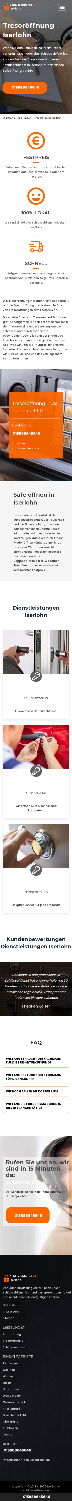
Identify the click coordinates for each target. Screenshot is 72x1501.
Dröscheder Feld (14, 1415)
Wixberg (8, 1376)
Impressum (11, 1311)
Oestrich (9, 1370)
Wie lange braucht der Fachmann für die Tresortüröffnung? (33, 1060)
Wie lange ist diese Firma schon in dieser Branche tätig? (33, 1106)
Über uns (9, 1305)
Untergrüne (11, 1389)
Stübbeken (10, 1428)
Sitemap (8, 1318)
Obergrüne (10, 1422)
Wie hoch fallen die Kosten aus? (32, 1091)
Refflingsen (11, 1363)
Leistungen (14, 1327)
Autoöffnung (36, 793)
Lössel (7, 1383)
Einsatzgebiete (18, 1357)
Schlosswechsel (36, 698)
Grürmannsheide (14, 1402)
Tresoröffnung (36, 892)
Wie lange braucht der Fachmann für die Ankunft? (33, 1077)
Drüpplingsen (12, 1396)
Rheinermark (12, 1409)
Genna (7, 1434)
